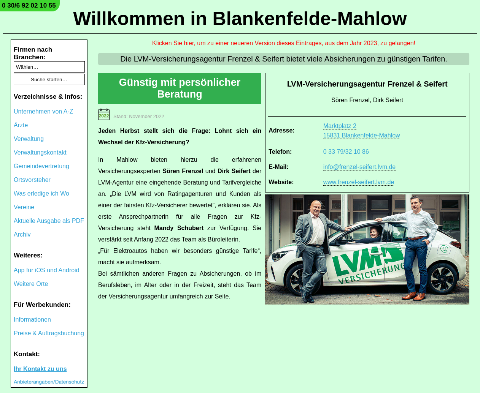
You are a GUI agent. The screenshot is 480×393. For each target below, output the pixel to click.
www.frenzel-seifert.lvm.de (358, 182)
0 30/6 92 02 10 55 (29, 5)
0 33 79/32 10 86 (346, 151)
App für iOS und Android (46, 270)
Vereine (24, 207)
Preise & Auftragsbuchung (49, 333)
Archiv (22, 234)
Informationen (32, 319)
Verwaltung (29, 139)
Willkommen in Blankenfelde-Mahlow (240, 18)
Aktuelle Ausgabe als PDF (49, 221)
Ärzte (21, 125)
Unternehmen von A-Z (43, 111)
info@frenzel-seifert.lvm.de (359, 167)
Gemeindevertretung (41, 166)
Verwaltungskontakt (40, 152)
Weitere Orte (31, 284)
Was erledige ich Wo (41, 193)
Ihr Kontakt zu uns (40, 369)
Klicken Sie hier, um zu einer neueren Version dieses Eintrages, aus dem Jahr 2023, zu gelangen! (283, 43)
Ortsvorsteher (32, 180)
